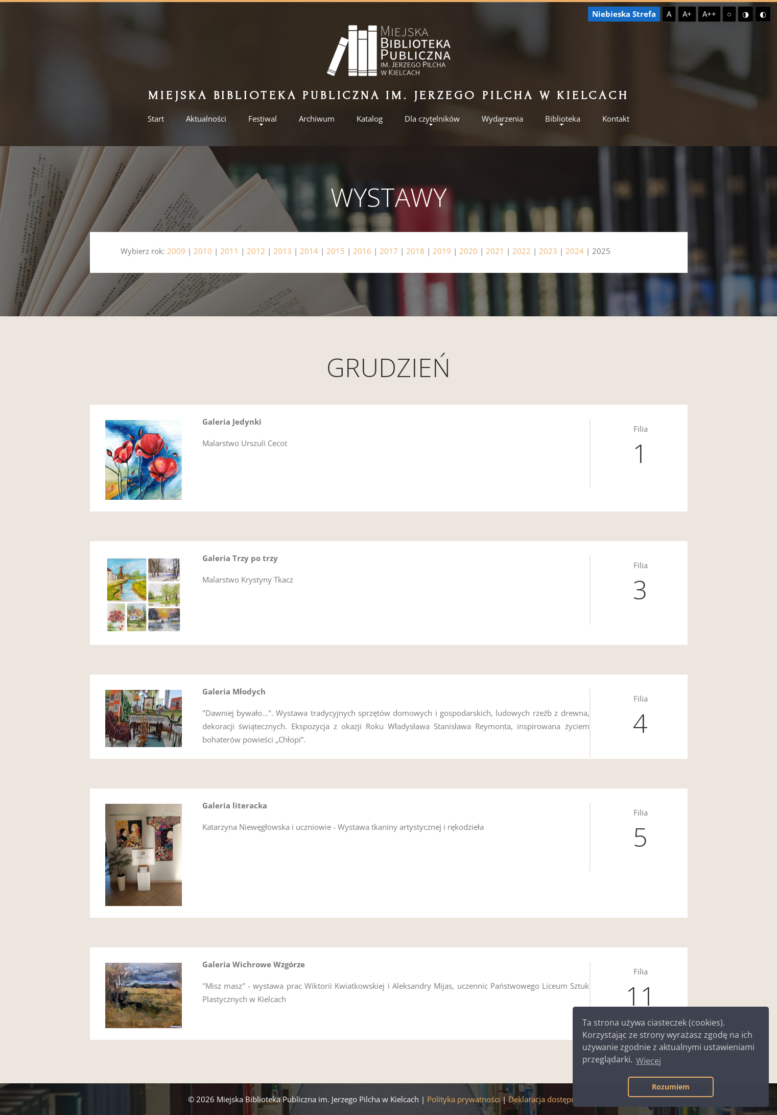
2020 (468, 251)
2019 (442, 251)
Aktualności (206, 119)
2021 (495, 251)
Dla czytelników (432, 119)
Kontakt (615, 119)
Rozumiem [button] (671, 1086)
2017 (389, 251)
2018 (415, 251)
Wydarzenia (502, 119)
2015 (335, 251)
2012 (256, 251)
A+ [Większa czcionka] (687, 14)
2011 (229, 251)
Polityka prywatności (463, 1099)
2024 (575, 251)
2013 (282, 251)
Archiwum (317, 119)
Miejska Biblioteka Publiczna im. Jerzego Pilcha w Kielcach (388, 95)
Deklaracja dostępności (549, 1099)
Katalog (370, 119)
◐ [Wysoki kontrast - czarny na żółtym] (763, 14)
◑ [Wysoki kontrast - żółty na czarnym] (745, 14)
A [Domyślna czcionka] (669, 14)
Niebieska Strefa (624, 14)
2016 (362, 251)
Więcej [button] (648, 1060)
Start (156, 119)
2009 (176, 251)
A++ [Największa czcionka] (709, 14)
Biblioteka (562, 119)
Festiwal (262, 119)
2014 (309, 251)
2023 (548, 251)
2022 (521, 251)
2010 (203, 251)
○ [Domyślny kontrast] (729, 14)
